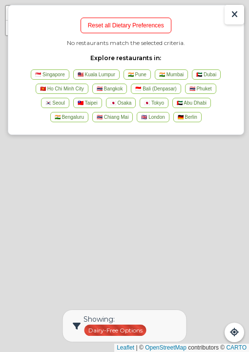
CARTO (236, 347)
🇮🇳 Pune (137, 74)
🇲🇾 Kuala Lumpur (96, 74)
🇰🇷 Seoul (55, 103)
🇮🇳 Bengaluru (69, 117)
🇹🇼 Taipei (88, 103)
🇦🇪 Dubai (206, 74)
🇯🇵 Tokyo (154, 103)
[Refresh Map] (234, 332)
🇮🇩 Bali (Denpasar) (155, 88)
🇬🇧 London (153, 117)
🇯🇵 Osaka (121, 103)
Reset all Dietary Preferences (126, 25)
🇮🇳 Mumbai (171, 74)
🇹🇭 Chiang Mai (112, 117)
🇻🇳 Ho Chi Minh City (62, 88)
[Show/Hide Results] (234, 14)
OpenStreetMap (166, 347)
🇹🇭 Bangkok (110, 88)
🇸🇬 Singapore (49, 74)
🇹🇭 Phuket (200, 88)
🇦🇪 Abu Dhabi (192, 103)
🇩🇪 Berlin (187, 117)
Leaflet (125, 347)
